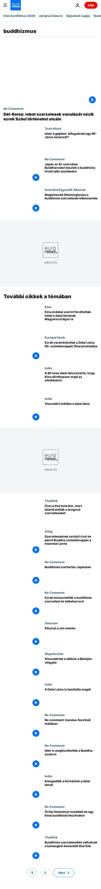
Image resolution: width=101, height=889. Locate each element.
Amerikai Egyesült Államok (65, 189)
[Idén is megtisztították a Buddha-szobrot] (71, 759)
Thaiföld (51, 500)
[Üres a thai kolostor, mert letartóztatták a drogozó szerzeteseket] (71, 514)
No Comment (13, 108)
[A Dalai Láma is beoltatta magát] (71, 697)
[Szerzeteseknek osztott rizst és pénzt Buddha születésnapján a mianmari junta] (71, 545)
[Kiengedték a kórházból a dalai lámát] (71, 789)
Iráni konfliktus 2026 (19, 16)
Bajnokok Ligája (78, 16)
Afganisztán (54, 653)
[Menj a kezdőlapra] (15, 5)
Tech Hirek (53, 128)
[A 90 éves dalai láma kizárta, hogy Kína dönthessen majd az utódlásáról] (71, 381)
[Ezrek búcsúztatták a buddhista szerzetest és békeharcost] (71, 606)
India (48, 367)
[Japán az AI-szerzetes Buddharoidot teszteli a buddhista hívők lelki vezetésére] (71, 172)
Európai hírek (55, 337)
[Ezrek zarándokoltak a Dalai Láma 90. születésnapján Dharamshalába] (71, 351)
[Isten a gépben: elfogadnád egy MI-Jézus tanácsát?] (71, 142)
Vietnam (51, 623)
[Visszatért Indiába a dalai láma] (71, 412)
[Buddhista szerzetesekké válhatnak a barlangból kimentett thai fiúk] (71, 850)
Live (91, 5)
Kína (48, 306)
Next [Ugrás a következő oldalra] (61, 872)
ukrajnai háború (51, 16)
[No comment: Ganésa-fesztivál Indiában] (71, 728)
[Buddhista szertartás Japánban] (71, 575)
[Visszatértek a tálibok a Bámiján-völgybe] (71, 667)
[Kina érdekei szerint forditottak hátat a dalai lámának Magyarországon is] (71, 320)
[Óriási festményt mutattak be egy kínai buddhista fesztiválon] (71, 820)
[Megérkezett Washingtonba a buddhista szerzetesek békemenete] (71, 203)
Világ (48, 531)
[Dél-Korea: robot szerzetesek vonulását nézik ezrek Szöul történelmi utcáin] (50, 116)
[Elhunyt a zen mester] (71, 636)
